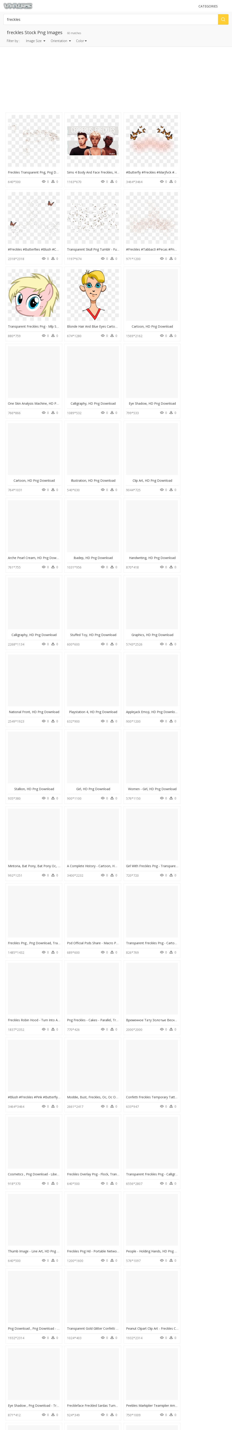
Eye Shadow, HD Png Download (203, 319)
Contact (10, 1364)
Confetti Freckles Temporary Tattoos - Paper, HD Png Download (169, 843)
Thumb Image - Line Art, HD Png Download (154, 918)
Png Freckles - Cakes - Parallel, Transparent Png (157, 768)
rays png (20, 1317)
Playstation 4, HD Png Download (147, 544)
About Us (11, 1368)
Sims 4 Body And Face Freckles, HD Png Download (102, 170)
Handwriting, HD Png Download (90, 469)
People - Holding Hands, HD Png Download (40, 993)
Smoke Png (70, 1333)
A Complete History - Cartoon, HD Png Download (44, 694)
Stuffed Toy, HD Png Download (204, 469)
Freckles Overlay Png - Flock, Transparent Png (41, 918)
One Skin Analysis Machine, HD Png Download (99, 319)
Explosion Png (72, 1311)
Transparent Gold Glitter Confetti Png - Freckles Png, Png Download (171, 993)
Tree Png (69, 1328)
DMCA (9, 1372)
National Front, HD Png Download (90, 544)
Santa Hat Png (72, 1322)
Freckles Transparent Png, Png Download (38, 170)
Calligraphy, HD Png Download (146, 319)
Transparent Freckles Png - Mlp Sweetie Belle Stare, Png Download (171, 245)
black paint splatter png (29, 1322)
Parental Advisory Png (77, 1306)
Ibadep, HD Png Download (33, 469)
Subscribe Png (74, 1301)
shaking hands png (26, 1311)
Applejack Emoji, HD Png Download (204, 544)
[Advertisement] (116, 79)
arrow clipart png (25, 1339)
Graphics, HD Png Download (33, 544)
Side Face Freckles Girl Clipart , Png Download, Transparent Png (111, 1217)
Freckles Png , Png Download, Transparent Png (156, 694)
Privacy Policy (13, 1375)
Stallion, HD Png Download (33, 619)
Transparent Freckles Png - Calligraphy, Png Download (104, 918)
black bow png (23, 1333)
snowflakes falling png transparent (36, 1301)
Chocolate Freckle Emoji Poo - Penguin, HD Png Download (165, 1217)
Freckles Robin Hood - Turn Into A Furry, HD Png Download (108, 768)
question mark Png (75, 1317)
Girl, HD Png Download (90, 619)
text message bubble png (30, 1306)
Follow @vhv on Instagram (22, 1388)
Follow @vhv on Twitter (20, 1393)
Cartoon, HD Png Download (33, 319)
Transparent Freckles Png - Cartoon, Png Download (46, 768)
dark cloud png (24, 1328)
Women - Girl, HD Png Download (146, 619)
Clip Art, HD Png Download (147, 394)
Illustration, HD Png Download (90, 394)
